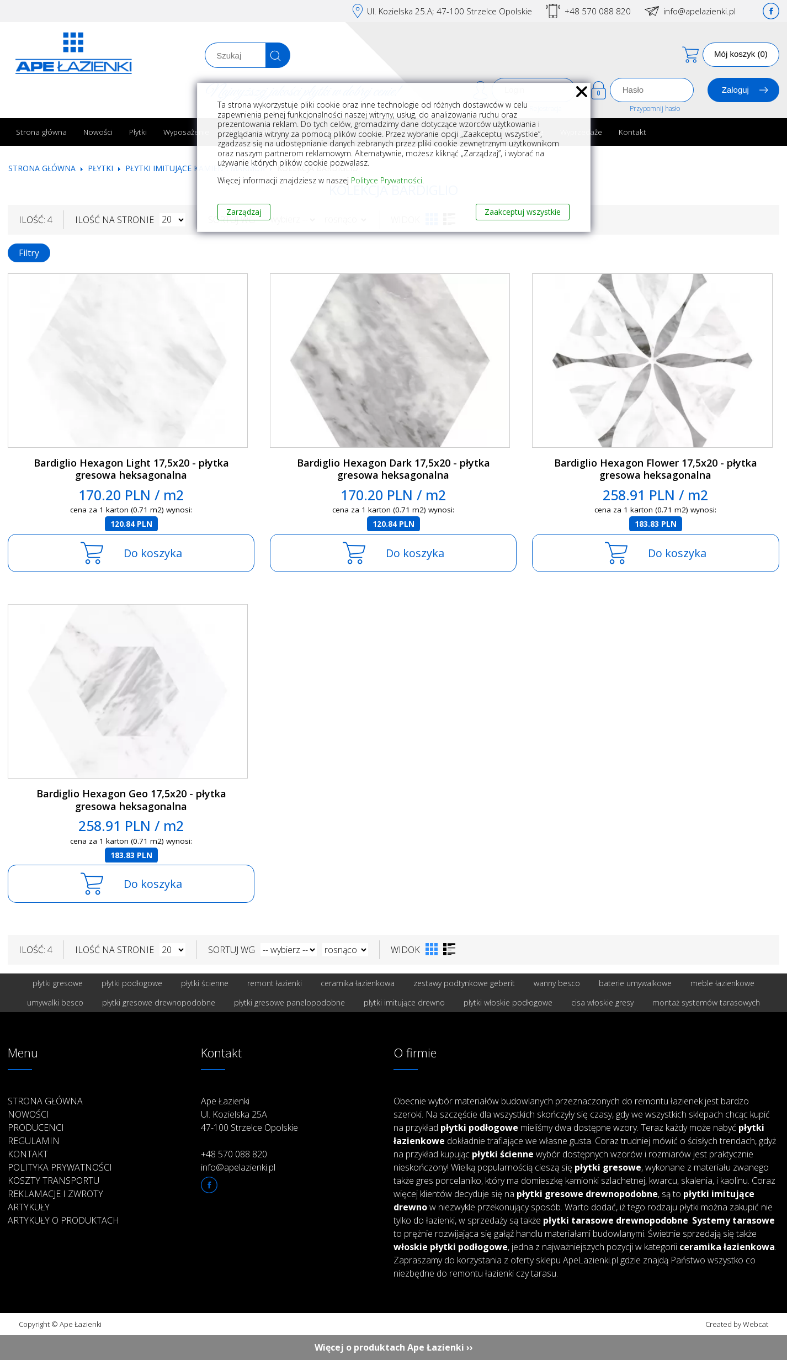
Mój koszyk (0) (741, 54)
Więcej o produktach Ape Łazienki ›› (394, 1347)
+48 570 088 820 (598, 11)
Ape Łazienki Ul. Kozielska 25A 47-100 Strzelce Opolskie (249, 1114)
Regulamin (34, 1141)
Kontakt (632, 131)
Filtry (29, 253)
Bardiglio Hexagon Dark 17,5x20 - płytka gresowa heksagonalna (393, 469)
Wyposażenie (186, 131)
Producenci (36, 1127)
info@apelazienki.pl (699, 11)
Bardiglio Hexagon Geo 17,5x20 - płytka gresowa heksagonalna (131, 800)
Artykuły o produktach (63, 1220)
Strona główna (41, 131)
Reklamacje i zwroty (55, 1194)
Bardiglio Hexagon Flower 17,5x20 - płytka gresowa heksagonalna (655, 469)
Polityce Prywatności (386, 180)
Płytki (138, 131)
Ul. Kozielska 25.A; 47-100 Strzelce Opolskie (449, 11)
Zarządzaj (244, 212)
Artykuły (29, 1207)
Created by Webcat (736, 1324)
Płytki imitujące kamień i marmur (195, 168)
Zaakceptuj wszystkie (523, 212)
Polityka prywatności (60, 1167)
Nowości (98, 131)
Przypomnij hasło (655, 108)
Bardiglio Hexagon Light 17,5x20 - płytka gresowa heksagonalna (131, 469)
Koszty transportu (53, 1180)
